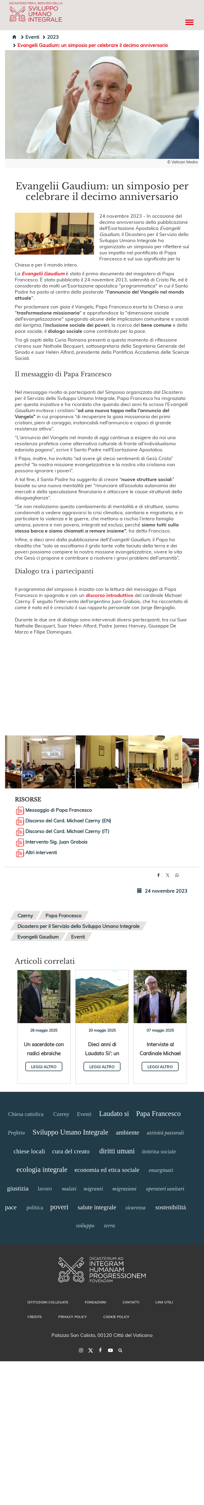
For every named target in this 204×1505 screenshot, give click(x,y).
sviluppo (85, 1226)
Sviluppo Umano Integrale (70, 1132)
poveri (59, 1207)
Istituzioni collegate (47, 1302)
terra (109, 1226)
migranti (93, 1189)
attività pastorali (165, 1133)
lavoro (45, 1188)
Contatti (131, 1302)
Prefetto (16, 1133)
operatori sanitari (165, 1189)
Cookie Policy (116, 1317)
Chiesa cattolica (26, 1114)
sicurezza (136, 1208)
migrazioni (124, 1189)
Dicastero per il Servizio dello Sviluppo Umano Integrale (78, 926)
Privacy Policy (72, 1317)
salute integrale (97, 1207)
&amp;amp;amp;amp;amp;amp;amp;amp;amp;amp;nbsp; (102, 679)
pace (11, 1207)
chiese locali (29, 1151)
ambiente (127, 1132)
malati (69, 1189)
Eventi (29, 36)
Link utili (164, 1302)
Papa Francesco (63, 915)
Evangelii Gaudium (38, 936)
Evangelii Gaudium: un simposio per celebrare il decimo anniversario (90, 45)
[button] (48, 761)
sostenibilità (170, 1207)
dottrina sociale (159, 1151)
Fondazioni (95, 1302)
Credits (34, 1317)
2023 (50, 36)
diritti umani (117, 1151)
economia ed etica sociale (107, 1169)
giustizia (18, 1188)
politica (34, 1207)
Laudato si (114, 1114)
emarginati (161, 1170)
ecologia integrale (41, 1170)
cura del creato (70, 1151)
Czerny (25, 915)
